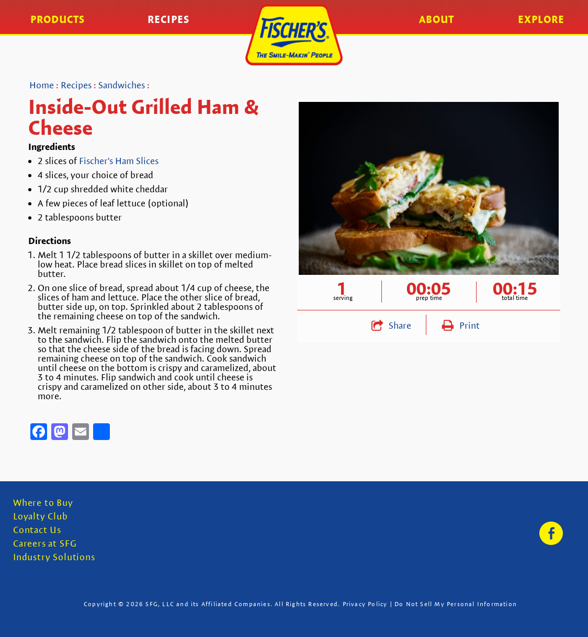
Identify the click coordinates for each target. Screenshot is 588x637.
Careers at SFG (44, 544)
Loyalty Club (40, 517)
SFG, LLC (159, 604)
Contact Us (37, 530)
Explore (541, 19)
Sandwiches (121, 84)
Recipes (168, 19)
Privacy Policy (365, 604)
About (436, 19)
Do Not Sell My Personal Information (455, 604)
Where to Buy (43, 503)
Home (41, 84)
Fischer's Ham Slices (119, 160)
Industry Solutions (54, 557)
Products (57, 19)
